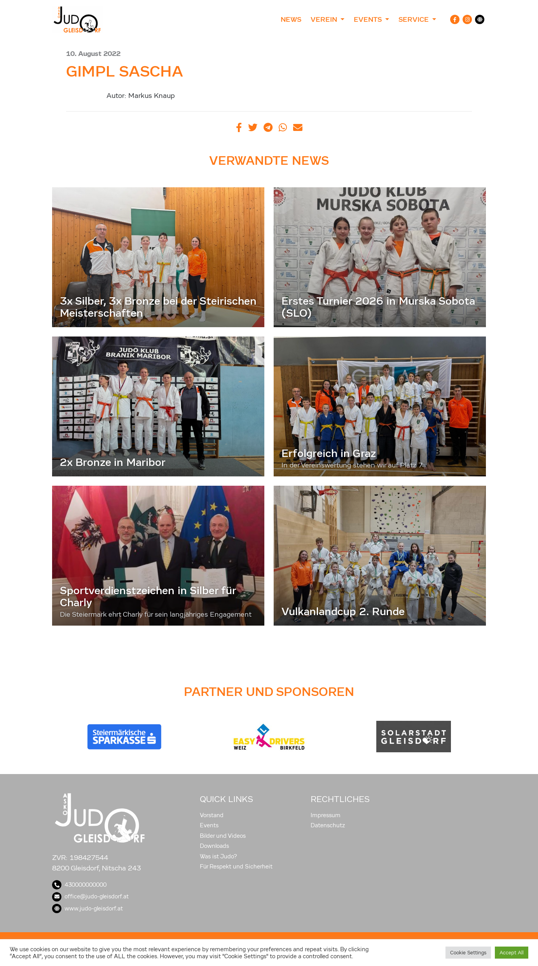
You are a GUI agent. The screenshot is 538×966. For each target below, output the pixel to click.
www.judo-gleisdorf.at (87, 908)
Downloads (214, 845)
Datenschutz (328, 825)
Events (209, 825)
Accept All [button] (512, 953)
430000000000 (79, 884)
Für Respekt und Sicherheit (236, 866)
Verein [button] (325, 19)
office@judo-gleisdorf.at (90, 896)
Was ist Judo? (218, 856)
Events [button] (368, 19)
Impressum (326, 815)
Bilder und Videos (223, 835)
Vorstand (212, 815)
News (291, 19)
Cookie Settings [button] (468, 953)
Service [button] (414, 19)
